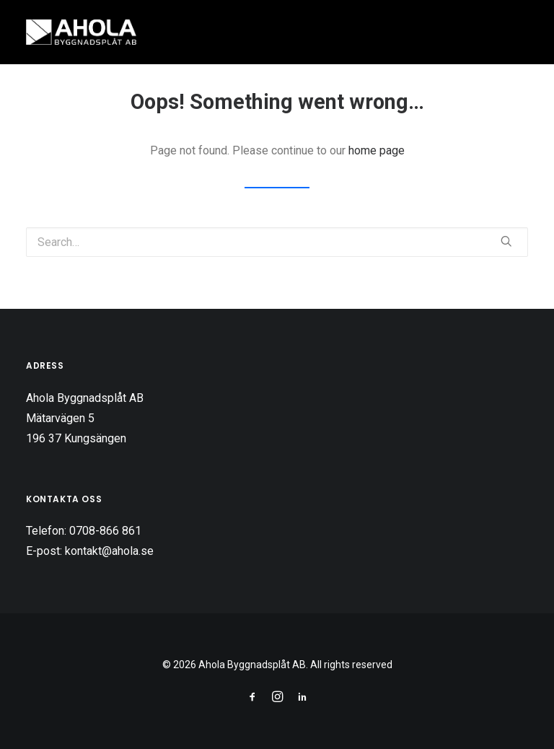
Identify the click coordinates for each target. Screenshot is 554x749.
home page (376, 150)
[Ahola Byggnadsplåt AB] (81, 32)
